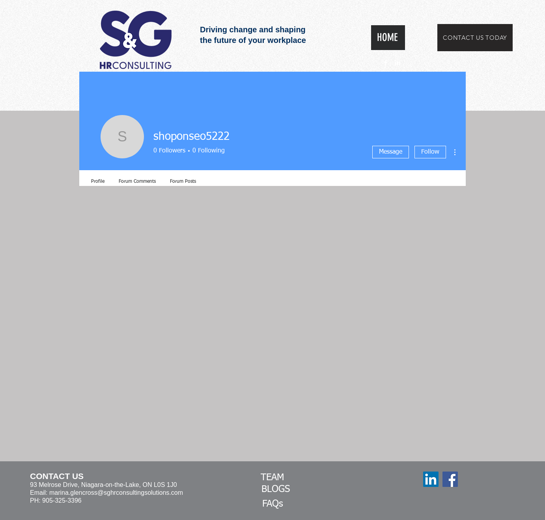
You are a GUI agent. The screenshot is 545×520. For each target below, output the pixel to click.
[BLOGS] (276, 490)
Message (390, 152)
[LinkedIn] (431, 479)
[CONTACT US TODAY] (475, 37)
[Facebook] (450, 479)
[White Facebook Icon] (386, 63)
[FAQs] (272, 504)
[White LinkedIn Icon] (397, 63)
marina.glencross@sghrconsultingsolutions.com (116, 492)
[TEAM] (272, 478)
